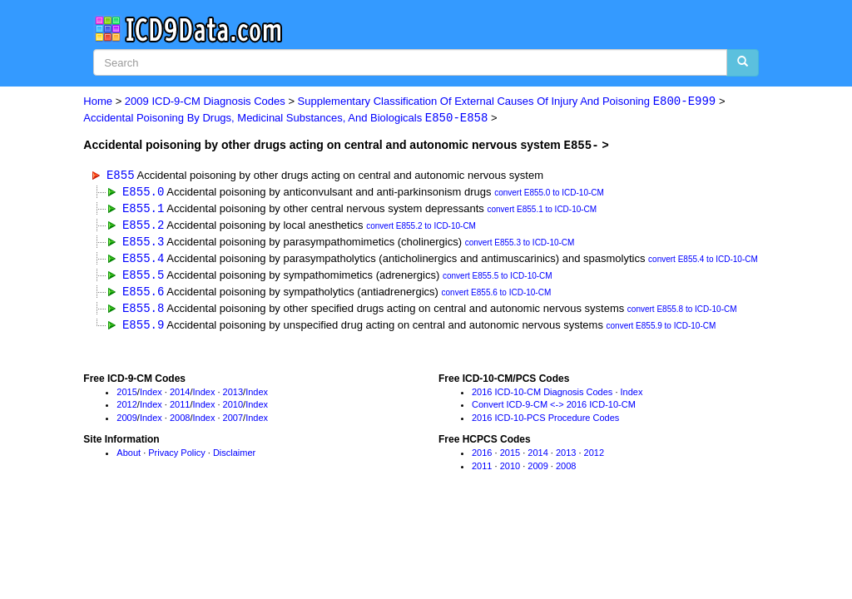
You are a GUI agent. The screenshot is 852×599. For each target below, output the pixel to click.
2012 (126, 409)
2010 (233, 409)
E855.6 (143, 295)
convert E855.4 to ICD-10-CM (703, 262)
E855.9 (143, 329)
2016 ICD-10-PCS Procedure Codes (545, 423)
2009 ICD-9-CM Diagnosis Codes (205, 102)
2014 (180, 396)
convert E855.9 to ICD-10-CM (661, 330)
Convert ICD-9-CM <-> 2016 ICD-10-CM (554, 409)
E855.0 (143, 192)
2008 (180, 423)
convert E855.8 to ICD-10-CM (682, 313)
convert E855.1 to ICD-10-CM (542, 210)
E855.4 (143, 261)
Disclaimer (234, 458)
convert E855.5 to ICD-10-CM (497, 279)
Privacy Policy (176, 458)
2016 (482, 458)
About (128, 458)
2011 (180, 409)
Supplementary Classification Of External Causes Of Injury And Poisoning (507, 102)
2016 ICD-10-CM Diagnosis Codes (542, 396)
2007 (233, 423)
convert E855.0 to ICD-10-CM (549, 193)
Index (151, 396)
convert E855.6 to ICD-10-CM (497, 296)
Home (97, 102)
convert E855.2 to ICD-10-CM (421, 227)
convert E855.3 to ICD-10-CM (520, 245)
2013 (233, 396)
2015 (126, 396)
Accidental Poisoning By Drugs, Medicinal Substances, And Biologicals (285, 118)
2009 (126, 423)
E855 (120, 175)
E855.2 (143, 226)
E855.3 (143, 243)
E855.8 (143, 311)
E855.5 (143, 277)
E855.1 (143, 209)
